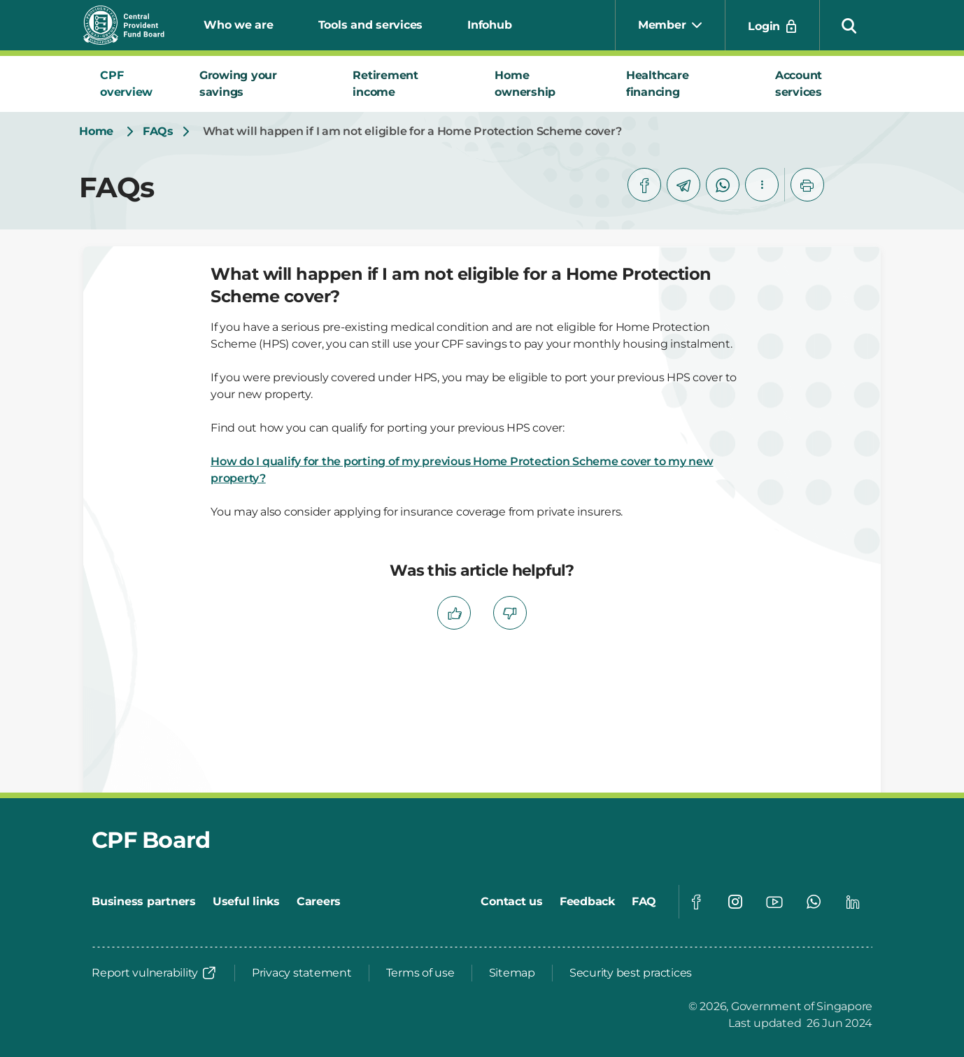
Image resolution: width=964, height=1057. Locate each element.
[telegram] (683, 184)
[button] (849, 25)
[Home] (96, 131)
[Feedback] (587, 901)
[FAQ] (644, 901)
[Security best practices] (630, 973)
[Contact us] (512, 901)
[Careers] (319, 901)
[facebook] (644, 184)
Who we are (239, 24)
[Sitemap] (512, 973)
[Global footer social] (696, 901)
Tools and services (370, 24)
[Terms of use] (420, 973)
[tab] (133, 84)
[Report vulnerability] (155, 973)
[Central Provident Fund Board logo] (132, 25)
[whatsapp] (722, 184)
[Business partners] (144, 901)
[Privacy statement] (302, 973)
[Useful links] (246, 901)
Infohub (489, 24)
